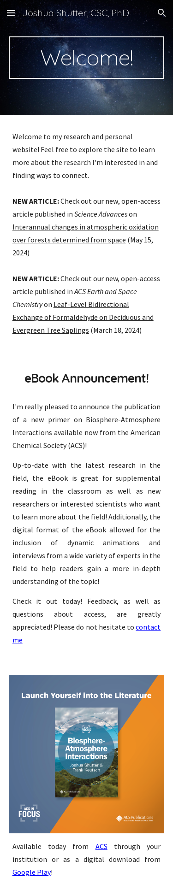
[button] (11, 12)
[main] (87, 57)
